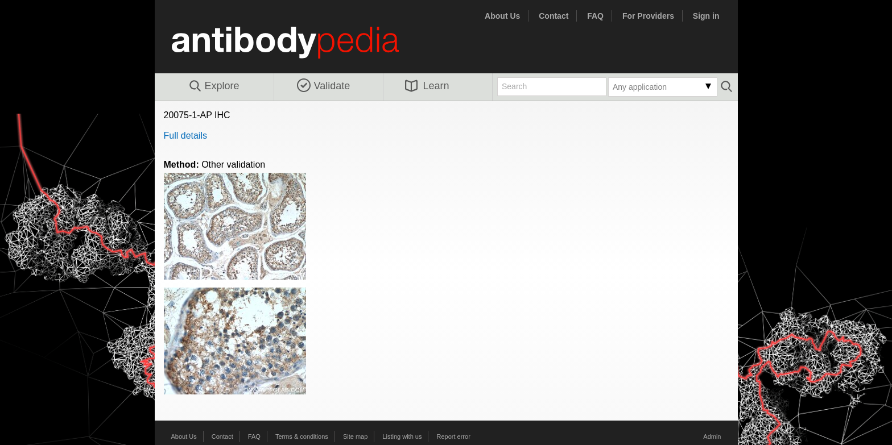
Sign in (706, 15)
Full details (185, 135)
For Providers (648, 15)
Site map (355, 436)
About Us (502, 15)
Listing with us (402, 436)
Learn (427, 86)
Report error (453, 436)
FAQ (595, 15)
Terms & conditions (301, 436)
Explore (213, 86)
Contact (553, 15)
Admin (712, 436)
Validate (323, 86)
